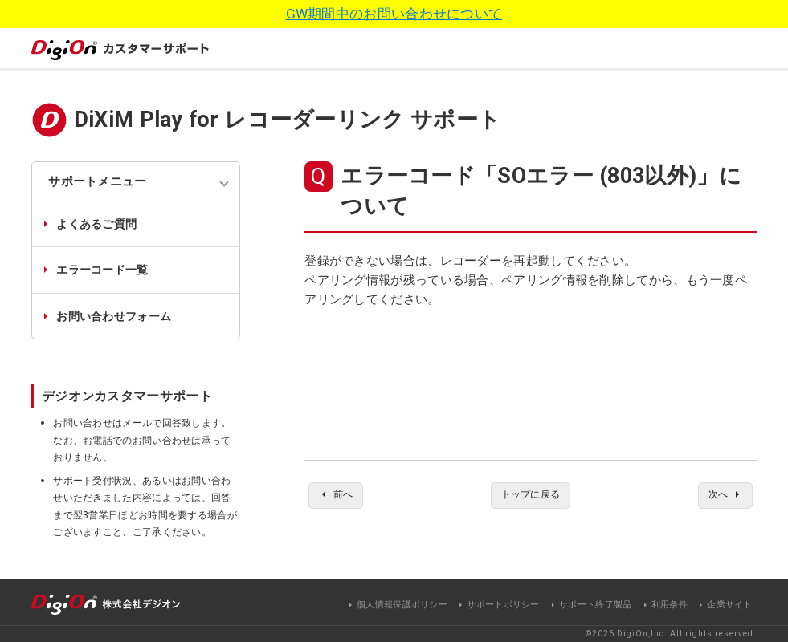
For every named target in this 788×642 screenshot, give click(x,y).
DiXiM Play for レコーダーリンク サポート (287, 119)
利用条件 (669, 604)
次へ (714, 496)
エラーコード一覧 (102, 269)
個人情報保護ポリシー (402, 604)
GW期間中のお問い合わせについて (394, 14)
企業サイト (730, 604)
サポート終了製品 (595, 604)
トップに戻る (530, 496)
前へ (346, 496)
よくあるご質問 (96, 223)
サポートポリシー (503, 604)
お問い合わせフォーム (113, 316)
